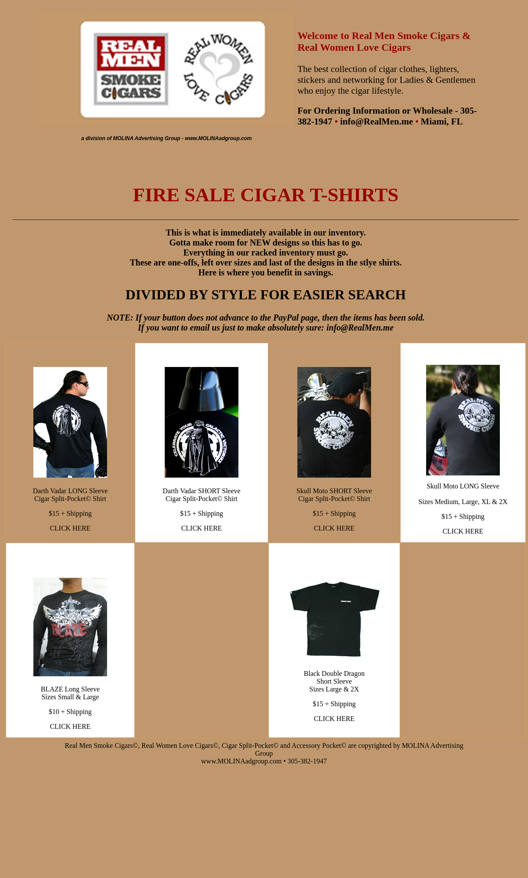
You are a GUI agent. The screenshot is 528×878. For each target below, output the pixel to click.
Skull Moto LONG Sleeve (463, 486)
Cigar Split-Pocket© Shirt (70, 498)
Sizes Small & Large (70, 697)
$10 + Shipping (70, 711)
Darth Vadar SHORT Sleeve (201, 491)
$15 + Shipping (70, 513)
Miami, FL (442, 121)
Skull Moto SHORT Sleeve (334, 491)
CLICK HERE (70, 528)
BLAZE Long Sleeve (70, 689)
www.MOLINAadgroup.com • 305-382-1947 (264, 761)
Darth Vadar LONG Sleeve (70, 491)
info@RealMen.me (376, 121)
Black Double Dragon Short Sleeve (334, 677)
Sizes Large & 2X (334, 689)
